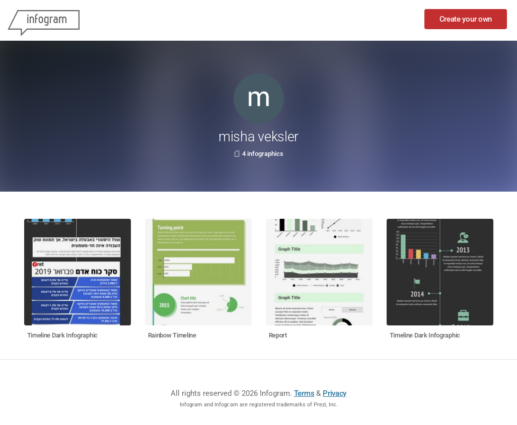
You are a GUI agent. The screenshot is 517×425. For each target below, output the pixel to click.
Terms (304, 393)
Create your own (465, 19)
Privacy (334, 393)
